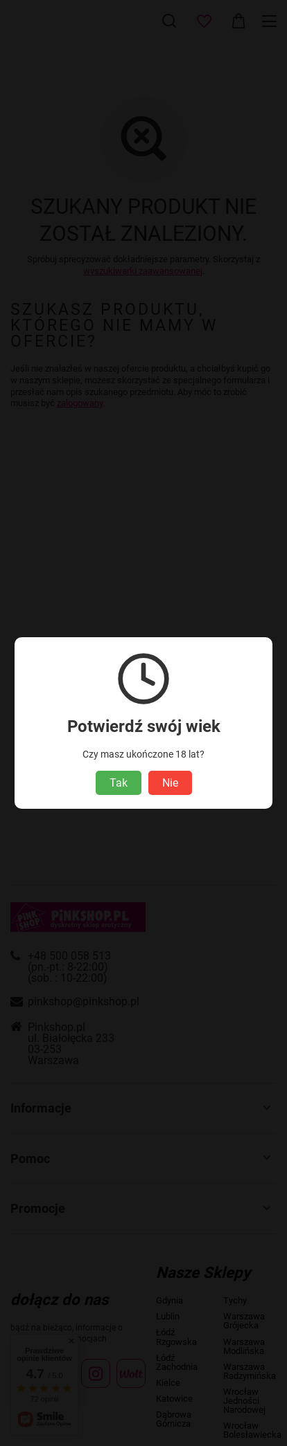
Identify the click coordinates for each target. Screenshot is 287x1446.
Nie (170, 782)
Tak (119, 782)
